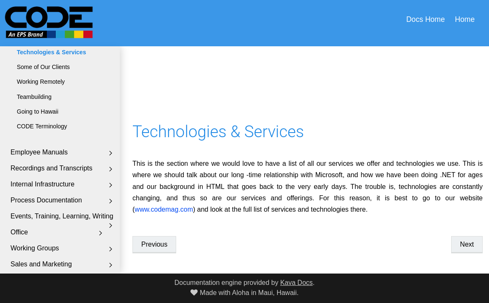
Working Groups (35, 248)
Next (467, 244)
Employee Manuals (39, 152)
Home (465, 19)
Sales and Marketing (41, 264)
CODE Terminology (42, 126)
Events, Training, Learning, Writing (62, 216)
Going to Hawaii (37, 111)
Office (19, 232)
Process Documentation (46, 200)
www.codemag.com (164, 209)
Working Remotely (41, 81)
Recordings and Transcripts (52, 168)
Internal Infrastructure (42, 184)
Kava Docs (296, 282)
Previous (154, 244)
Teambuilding (34, 96)
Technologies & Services (51, 52)
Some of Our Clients (43, 67)
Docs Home (425, 19)
